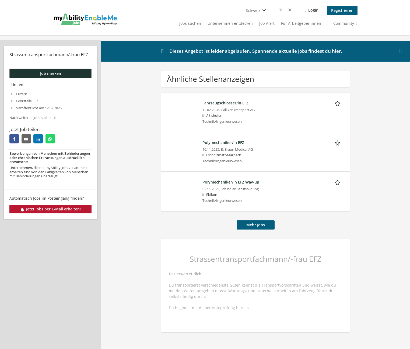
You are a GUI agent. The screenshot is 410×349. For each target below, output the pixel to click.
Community (343, 23)
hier (336, 51)
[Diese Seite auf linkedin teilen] (38, 138)
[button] (401, 51)
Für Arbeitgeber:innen (301, 23)
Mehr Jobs (255, 224)
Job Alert (267, 23)
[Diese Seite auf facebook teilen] (14, 138)
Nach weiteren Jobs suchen (30, 117)
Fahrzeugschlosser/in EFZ (225, 102)
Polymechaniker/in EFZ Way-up (230, 182)
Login (313, 10)
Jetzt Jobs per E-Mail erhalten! (50, 208)
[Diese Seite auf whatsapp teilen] (50, 138)
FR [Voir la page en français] (280, 9)
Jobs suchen (190, 23)
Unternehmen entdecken (230, 23)
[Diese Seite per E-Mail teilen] (26, 138)
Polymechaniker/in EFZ (223, 142)
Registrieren (342, 10)
